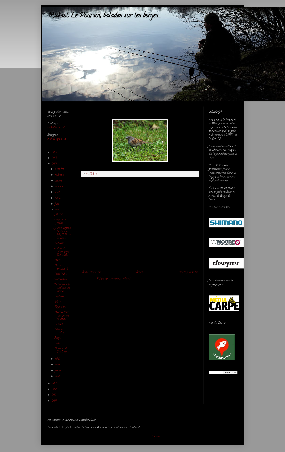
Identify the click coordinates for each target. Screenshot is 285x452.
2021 (55, 152)
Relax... (57, 338)
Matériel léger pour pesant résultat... (61, 315)
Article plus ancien (188, 272)
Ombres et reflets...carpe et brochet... (61, 252)
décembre (59, 169)
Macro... (58, 260)
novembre (60, 175)
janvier (58, 376)
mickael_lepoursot (57, 139)
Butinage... (59, 243)
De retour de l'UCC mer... (61, 350)
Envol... (57, 343)
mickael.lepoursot (56, 128)
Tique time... (60, 307)
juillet (58, 198)
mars (58, 365)
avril (58, 359)
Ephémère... (59, 297)
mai (57, 210)
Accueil (139, 272)
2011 (54, 395)
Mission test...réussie (61, 267)
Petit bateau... (61, 279)
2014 (55, 164)
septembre (60, 187)
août (57, 192)
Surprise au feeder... (60, 221)
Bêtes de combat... (59, 331)
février (58, 371)
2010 (54, 401)
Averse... (58, 302)
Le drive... (59, 324)
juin (57, 204)
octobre (59, 181)
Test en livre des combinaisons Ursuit (62, 288)
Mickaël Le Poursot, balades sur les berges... (104, 16)
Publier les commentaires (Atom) (113, 279)
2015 (55, 158)
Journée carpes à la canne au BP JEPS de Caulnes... (62, 233)
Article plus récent (91, 272)
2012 (55, 389)
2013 (55, 384)
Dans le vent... (61, 274)
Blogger (156, 437)
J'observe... (59, 214)
